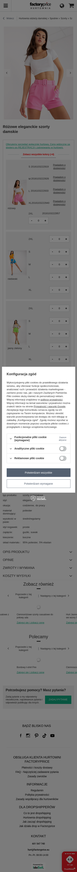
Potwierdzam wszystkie (38, 472)
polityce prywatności (51, 399)
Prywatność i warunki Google (49, 406)
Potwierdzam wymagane (38, 483)
